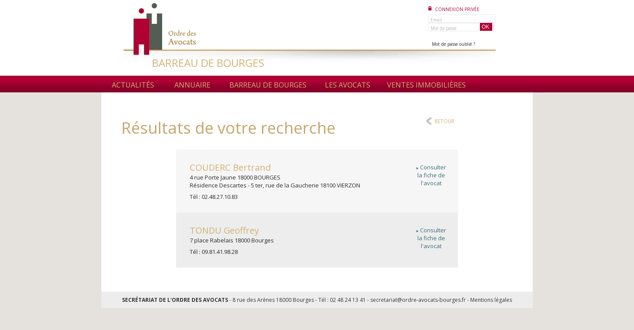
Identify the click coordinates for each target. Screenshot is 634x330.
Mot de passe (444, 28)
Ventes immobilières (426, 85)
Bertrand (230, 167)
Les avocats (347, 85)
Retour (444, 121)
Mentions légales (491, 300)
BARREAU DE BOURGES (208, 62)
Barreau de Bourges (267, 85)
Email (436, 20)
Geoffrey (224, 230)
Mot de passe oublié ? (453, 44)
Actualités (133, 85)
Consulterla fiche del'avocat (431, 175)
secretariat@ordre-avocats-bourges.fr (418, 300)
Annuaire (192, 85)
